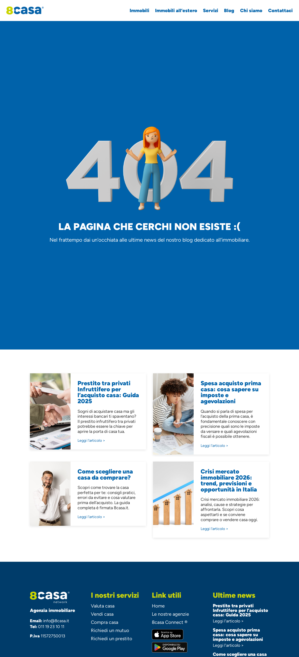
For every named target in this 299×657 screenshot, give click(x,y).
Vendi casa (102, 614)
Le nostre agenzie (170, 614)
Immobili (136, 10)
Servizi (207, 10)
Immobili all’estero (173, 10)
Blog (226, 10)
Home (158, 606)
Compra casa (104, 622)
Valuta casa (102, 606)
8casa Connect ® (169, 622)
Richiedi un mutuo (110, 630)
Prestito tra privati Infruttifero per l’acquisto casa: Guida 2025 (240, 610)
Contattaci (277, 10)
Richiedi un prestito (111, 638)
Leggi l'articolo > (228, 621)
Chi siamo (248, 10)
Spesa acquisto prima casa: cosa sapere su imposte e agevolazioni (238, 634)
